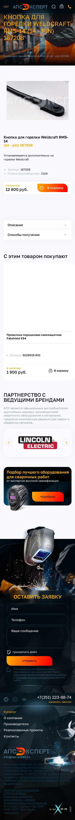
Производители (16, 724)
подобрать (47, 496)
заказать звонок (70, 7)
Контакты (11, 736)
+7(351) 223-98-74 (54, 697)
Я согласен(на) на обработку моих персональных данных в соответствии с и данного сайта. (40, 675)
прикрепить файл (25, 652)
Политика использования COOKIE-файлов (21, 791)
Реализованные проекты (23, 730)
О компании (13, 718)
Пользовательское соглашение (25, 803)
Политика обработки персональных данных (19, 798)
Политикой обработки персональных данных (40, 674)
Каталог (10, 712)
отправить (29, 660)
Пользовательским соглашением (35, 677)
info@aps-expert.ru (17, 757)
